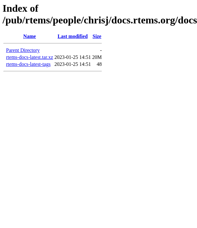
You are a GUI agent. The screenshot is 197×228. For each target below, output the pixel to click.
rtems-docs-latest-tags (28, 64)
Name (29, 36)
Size (97, 36)
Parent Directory (23, 50)
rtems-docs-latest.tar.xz (29, 57)
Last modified (73, 36)
